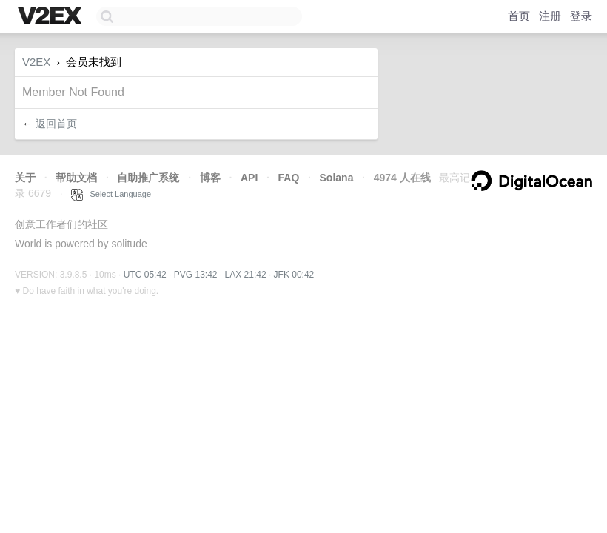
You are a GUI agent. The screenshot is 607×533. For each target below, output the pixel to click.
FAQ (289, 178)
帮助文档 (76, 178)
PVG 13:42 (196, 274)
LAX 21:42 (245, 274)
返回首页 (56, 124)
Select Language (111, 194)
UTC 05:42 (145, 274)
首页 (519, 16)
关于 (25, 178)
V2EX (36, 62)
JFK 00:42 (294, 274)
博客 (210, 178)
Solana (337, 178)
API (249, 178)
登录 (581, 16)
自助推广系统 (148, 178)
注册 (550, 16)
